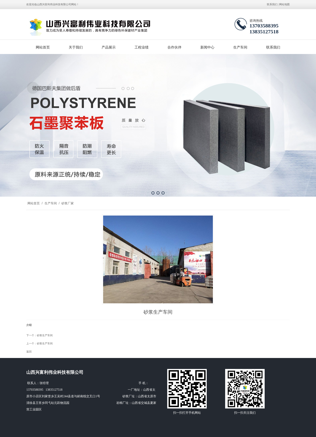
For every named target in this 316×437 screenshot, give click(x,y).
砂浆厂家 (67, 203)
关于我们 (76, 47)
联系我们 (272, 4)
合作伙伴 (174, 47)
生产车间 (240, 47)
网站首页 (43, 47)
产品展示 (109, 47)
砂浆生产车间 (45, 335)
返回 (29, 351)
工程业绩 (142, 47)
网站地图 (284, 4)
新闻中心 (207, 47)
